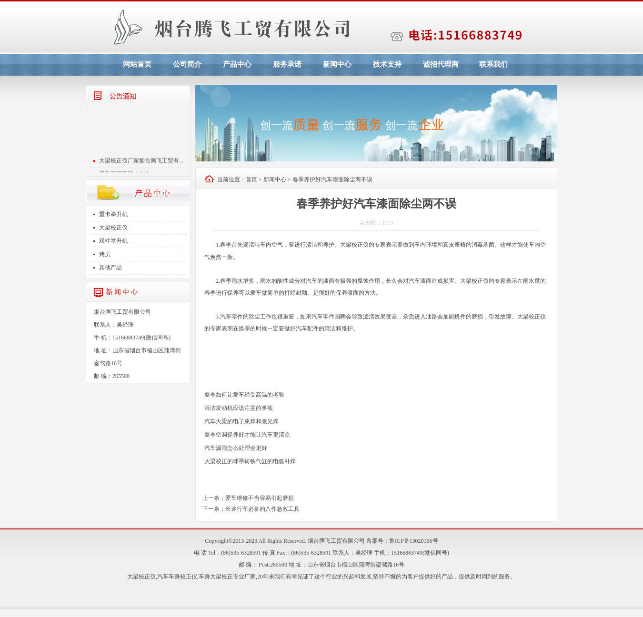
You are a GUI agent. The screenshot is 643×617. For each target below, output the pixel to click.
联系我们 (493, 64)
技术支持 (387, 64)
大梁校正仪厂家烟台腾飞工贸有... (141, 163)
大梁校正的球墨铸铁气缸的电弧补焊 (250, 461)
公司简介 (187, 64)
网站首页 (137, 64)
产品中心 (237, 64)
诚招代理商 (441, 64)
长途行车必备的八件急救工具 (262, 509)
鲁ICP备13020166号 (413, 540)
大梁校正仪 (113, 227)
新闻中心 (337, 64)
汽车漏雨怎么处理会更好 (235, 448)
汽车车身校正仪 (177, 576)
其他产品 (110, 267)
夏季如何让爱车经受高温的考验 (244, 394)
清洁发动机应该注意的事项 (238, 408)
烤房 (105, 254)
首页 (251, 179)
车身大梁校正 (216, 576)
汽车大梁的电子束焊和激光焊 (241, 421)
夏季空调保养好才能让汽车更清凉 (247, 434)
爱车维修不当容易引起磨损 (259, 498)
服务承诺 (287, 64)
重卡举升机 (113, 214)
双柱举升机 (113, 241)
